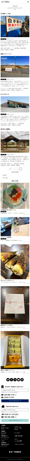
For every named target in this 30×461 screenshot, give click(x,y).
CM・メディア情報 (18, 428)
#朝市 (2, 48)
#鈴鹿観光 (12, 49)
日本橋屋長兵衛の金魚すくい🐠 (8, 209)
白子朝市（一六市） (6, 13)
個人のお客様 (3, 432)
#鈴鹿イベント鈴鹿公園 (23, 88)
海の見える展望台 (5, 129)
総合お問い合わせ (5, 444)
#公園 (9, 88)
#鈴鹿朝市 (7, 49)
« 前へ (10, 168)
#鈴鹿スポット (10, 163)
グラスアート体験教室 (6, 237)
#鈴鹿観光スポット (20, 90)
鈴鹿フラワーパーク (6, 54)
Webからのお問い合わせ (15, 400)
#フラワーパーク (4, 88)
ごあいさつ (3, 426)
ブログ (3, 441)
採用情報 (16, 429)
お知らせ (16, 439)
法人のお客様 (17, 432)
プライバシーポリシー (19, 444)
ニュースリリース (4, 439)
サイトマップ (4, 445)
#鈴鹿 (5, 48)
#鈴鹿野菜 (19, 125)
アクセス (2, 429)
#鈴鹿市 (2, 49)
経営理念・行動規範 (5, 428)
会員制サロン (3, 434)
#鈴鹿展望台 (3, 165)
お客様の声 (4, 442)
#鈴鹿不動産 (16, 48)
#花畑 (13, 88)
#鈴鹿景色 (13, 165)
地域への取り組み (19, 435)
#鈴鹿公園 (22, 163)
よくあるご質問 (18, 441)
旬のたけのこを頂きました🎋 (8, 280)
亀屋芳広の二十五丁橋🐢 (7, 325)
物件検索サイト (5, 435)
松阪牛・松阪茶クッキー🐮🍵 (8, 370)
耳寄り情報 (3, 39)
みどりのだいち (5, 94)
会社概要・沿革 (17, 426)
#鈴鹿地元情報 (23, 48)
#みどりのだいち (4, 123)
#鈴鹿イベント (10, 48)
